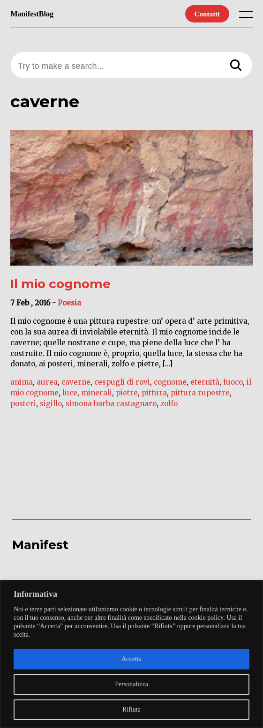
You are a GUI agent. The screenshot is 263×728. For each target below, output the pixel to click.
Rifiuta (131, 709)
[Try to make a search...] (131, 66)
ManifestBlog (31, 14)
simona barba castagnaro (111, 403)
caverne (75, 382)
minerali (96, 392)
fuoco (233, 382)
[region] (131, 654)
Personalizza (131, 684)
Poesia (69, 302)
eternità (204, 382)
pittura (154, 392)
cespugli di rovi (122, 382)
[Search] (236, 66)
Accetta (131, 658)
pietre (127, 392)
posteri (23, 403)
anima (21, 382)
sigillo (51, 403)
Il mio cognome (60, 283)
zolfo (169, 403)
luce (69, 392)
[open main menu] (248, 16)
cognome (170, 382)
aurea (47, 382)
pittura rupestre (200, 392)
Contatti (207, 14)
